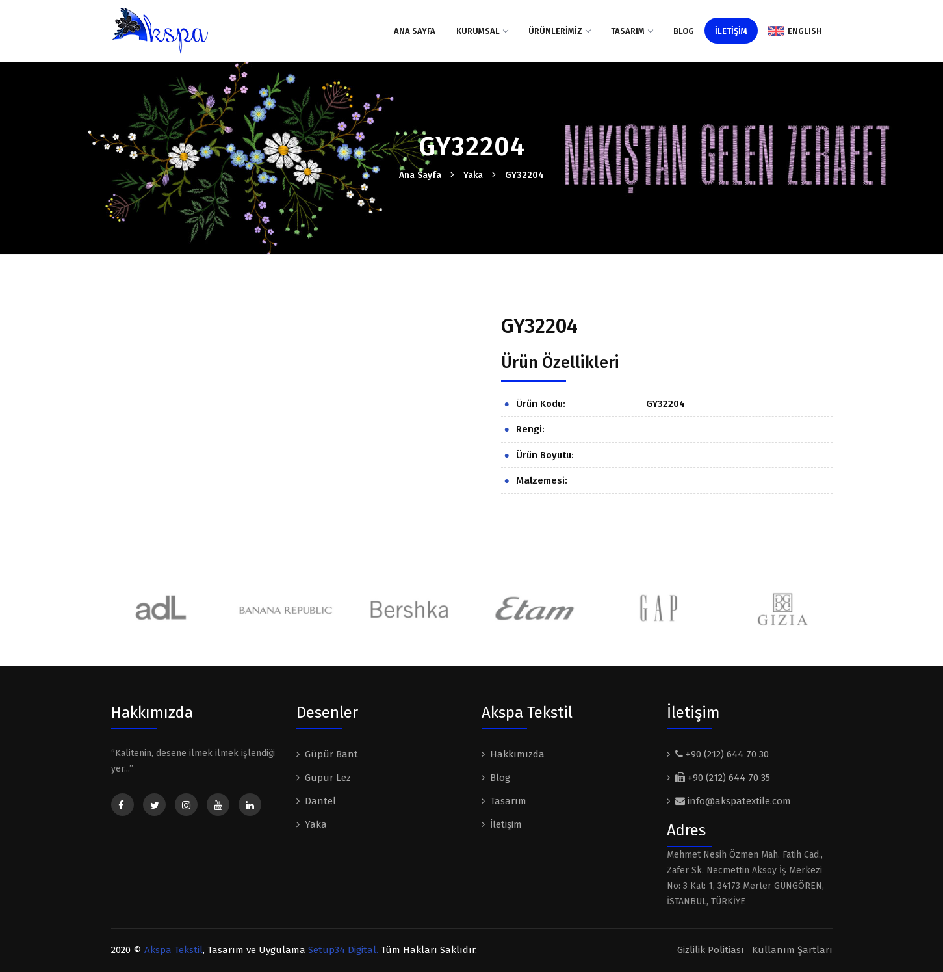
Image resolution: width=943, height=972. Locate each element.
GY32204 (524, 175)
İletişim (506, 824)
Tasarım (631, 31)
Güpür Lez (328, 777)
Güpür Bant (331, 754)
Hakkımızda (517, 754)
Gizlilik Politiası (710, 950)
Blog (683, 31)
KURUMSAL (482, 31)
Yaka (473, 175)
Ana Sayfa (414, 31)
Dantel (320, 801)
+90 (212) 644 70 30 (722, 754)
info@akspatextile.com (733, 801)
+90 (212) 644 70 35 (722, 777)
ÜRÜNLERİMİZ (559, 31)
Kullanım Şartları (792, 950)
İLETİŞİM (731, 31)
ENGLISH (795, 31)
